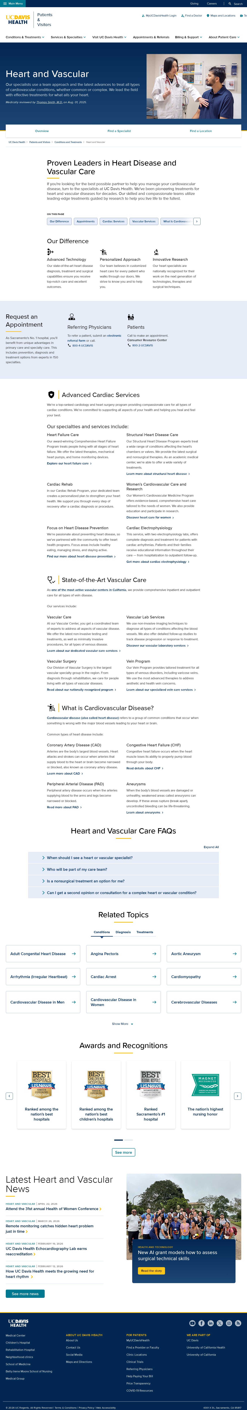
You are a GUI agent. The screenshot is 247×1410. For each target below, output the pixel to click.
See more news (25, 1289)
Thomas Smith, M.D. (49, 98)
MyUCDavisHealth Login (187, 17)
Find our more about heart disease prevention (80, 552)
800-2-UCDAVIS (142, 341)
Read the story (151, 1266)
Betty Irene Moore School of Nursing (29, 1367)
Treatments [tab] (145, 928)
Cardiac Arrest (124, 972)
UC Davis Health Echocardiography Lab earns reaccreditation (46, 1247)
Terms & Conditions (66, 1404)
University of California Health (206, 1343)
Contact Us (73, 1343)
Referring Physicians (139, 1365)
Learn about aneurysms (143, 808)
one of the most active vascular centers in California (88, 585)
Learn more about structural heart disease (157, 469)
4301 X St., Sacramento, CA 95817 (222, 1404)
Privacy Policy (86, 1404)
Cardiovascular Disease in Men (43, 998)
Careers (212, 3)
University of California (201, 1351)
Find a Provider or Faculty (142, 1343)
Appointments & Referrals (151, 33)
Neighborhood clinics (19, 1353)
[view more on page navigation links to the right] (197, 217)
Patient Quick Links (227, 17)
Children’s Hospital (18, 1338)
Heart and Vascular (20, 1199)
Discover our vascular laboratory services (156, 641)
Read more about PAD (63, 803)
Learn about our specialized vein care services (160, 685)
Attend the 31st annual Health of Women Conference (52, 1204)
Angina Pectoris (124, 949)
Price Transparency (138, 1379)
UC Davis (192, 1336)
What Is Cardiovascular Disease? (184, 217)
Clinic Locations (136, 1351)
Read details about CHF (143, 764)
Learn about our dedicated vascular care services (82, 646)
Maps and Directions (79, 1358)
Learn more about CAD (64, 769)
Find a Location (201, 127)
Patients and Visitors (39, 138)
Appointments (86, 217)
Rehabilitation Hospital (20, 1346)
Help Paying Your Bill (139, 1372)
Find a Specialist (119, 127)
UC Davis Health (17, 138)
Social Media (74, 1351)
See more (123, 1148)
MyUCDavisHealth (138, 1336)
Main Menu (13, 3)
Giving (194, 3)
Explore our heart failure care (68, 459)
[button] (9, 1092)
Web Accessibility (106, 1404)
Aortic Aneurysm (204, 949)
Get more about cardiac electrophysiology (156, 557)
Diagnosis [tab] (123, 928)
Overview (42, 127)
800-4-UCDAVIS (82, 341)
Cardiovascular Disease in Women (124, 998)
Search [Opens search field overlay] (235, 4)
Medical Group (15, 1374)
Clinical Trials (134, 1358)
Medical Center (15, 1331)
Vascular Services (144, 217)
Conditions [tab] (102, 928)
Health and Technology (155, 1243)
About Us (72, 1336)
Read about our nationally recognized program (80, 685)
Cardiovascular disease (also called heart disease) (83, 713)
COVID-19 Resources (139, 1387)
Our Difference (59, 217)
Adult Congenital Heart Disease (43, 949)
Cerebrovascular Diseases (204, 998)
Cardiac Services (113, 217)
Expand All (211, 843)
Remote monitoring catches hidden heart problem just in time (49, 1224)
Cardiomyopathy (204, 972)
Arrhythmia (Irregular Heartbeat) (43, 972)
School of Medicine (18, 1360)
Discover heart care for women (149, 513)
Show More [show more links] (123, 1019)
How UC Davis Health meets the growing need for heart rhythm (50, 1269)
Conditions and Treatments (68, 138)
